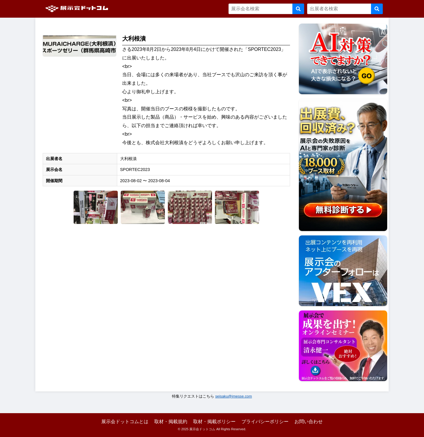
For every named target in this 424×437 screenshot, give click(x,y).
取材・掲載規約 (170, 421)
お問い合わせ (308, 421)
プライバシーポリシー (265, 421)
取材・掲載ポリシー (214, 421)
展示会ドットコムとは (124, 421)
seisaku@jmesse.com (233, 396)
